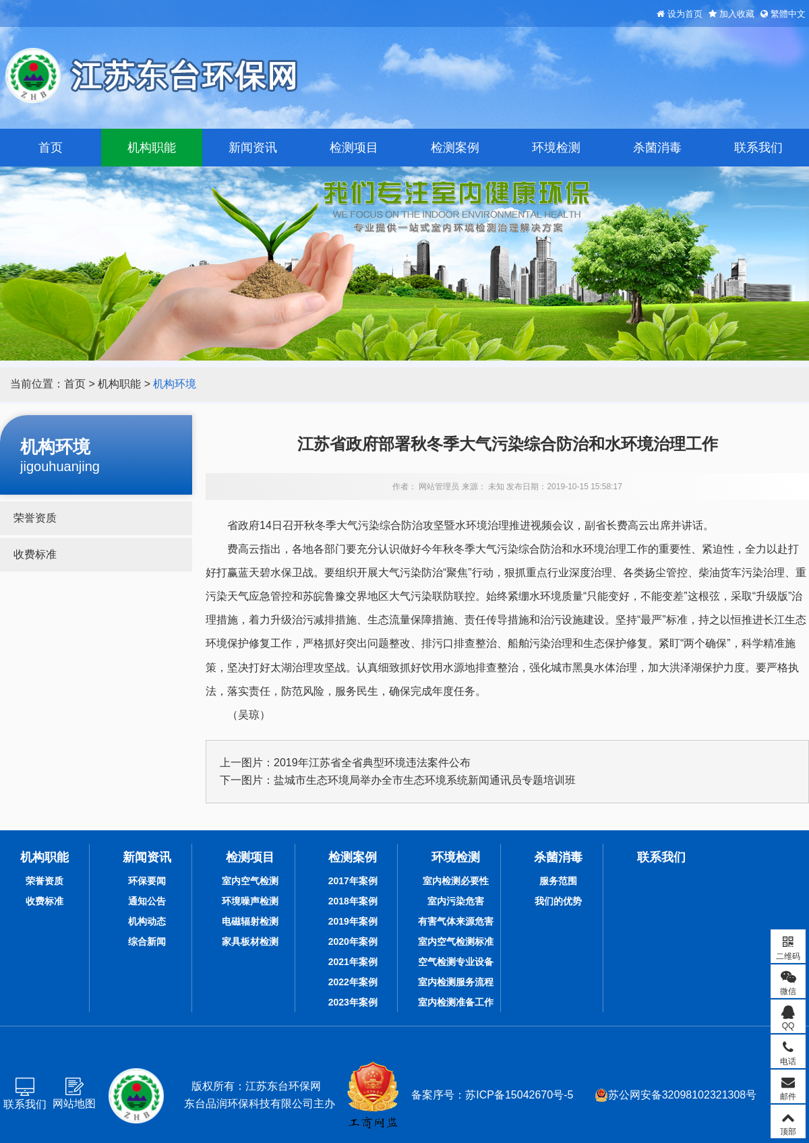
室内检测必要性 (456, 880)
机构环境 (174, 384)
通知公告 (147, 901)
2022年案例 (353, 982)
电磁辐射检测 (250, 921)
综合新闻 (147, 941)
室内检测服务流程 (455, 982)
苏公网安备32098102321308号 (676, 1095)
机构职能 (151, 147)
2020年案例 (353, 941)
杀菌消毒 (657, 147)
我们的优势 (558, 901)
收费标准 (35, 554)
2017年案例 (353, 880)
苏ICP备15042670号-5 (519, 1095)
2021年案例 (353, 961)
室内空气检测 (250, 880)
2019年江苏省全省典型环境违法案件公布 (372, 762)
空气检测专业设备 (455, 961)
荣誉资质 (35, 518)
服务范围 (558, 880)
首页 (50, 147)
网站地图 (74, 1103)
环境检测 (556, 147)
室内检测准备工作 (455, 1002)
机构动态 (147, 921)
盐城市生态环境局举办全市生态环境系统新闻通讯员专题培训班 (425, 780)
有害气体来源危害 (455, 921)
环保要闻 (147, 880)
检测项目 (354, 147)
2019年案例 (353, 921)
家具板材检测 (250, 941)
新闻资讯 (253, 147)
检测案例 (455, 147)
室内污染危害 (455, 901)
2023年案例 (353, 1002)
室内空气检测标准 (455, 941)
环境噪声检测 (250, 901)
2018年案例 (353, 901)
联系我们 (758, 147)
